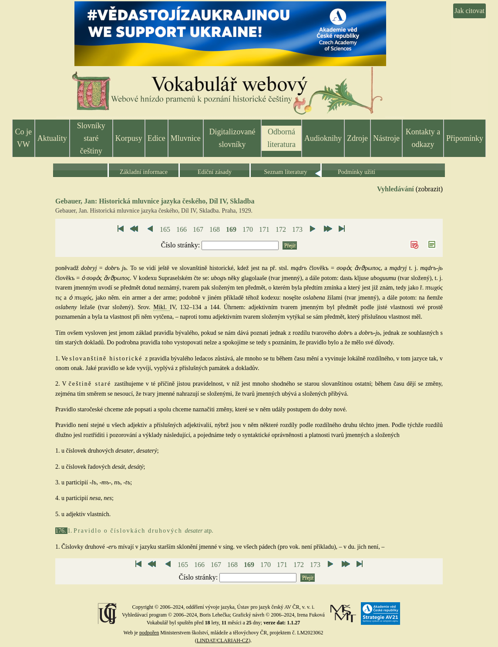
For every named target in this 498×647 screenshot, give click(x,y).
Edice (156, 138)
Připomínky (464, 138)
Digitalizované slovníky (232, 138)
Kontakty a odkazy (423, 138)
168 (214, 229)
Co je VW (23, 138)
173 (297, 229)
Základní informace (144, 172)
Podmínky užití (356, 172)
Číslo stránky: (181, 245)
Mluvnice (186, 138)
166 (181, 229)
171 (264, 229)
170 (247, 229)
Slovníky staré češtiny (91, 138)
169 (231, 229)
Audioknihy (323, 138)
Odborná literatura (281, 138)
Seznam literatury (285, 172)
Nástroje (386, 138)
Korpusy (128, 138)
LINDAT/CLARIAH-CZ (223, 640)
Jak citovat (469, 10)
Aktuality (52, 138)
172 (281, 229)
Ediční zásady (215, 172)
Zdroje (357, 138)
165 (165, 229)
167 (198, 229)
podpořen (149, 633)
